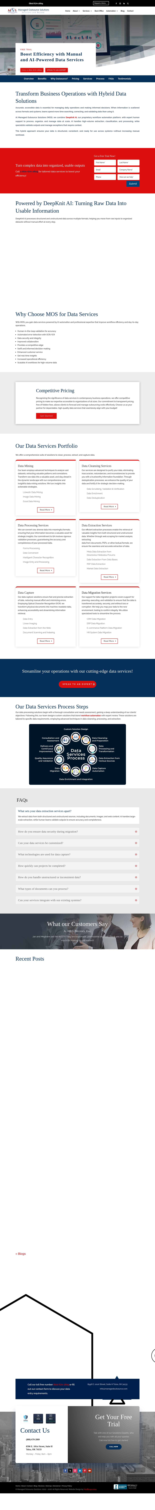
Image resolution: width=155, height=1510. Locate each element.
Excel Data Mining (31, 503)
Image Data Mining (32, 499)
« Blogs (21, 1256)
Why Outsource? (59, 81)
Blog (122, 11)
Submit (133, 186)
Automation (111, 11)
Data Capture (26, 595)
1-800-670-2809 (29, 174)
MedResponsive (90, 1493)
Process (100, 81)
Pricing (75, 81)
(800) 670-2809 (36, 3)
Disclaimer (57, 1489)
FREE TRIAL (26, 50)
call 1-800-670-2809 (34, 71)
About (75, 11)
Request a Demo (100, 3)
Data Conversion (30, 555)
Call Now (113, 1450)
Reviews (41, 1489)
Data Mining (25, 468)
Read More (45, 512)
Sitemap (49, 1489)
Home (67, 11)
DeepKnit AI (71, 120)
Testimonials (124, 81)
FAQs (111, 81)
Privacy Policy (67, 1489)
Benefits (42, 81)
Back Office (99, 11)
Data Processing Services (33, 527)
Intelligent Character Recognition (38, 560)
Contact (130, 11)
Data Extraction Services (97, 527)
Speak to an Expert (63, 71)
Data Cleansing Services (96, 468)
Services (86, 11)
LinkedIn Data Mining (33, 494)
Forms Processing (31, 551)
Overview (29, 81)
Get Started (46, 418)
